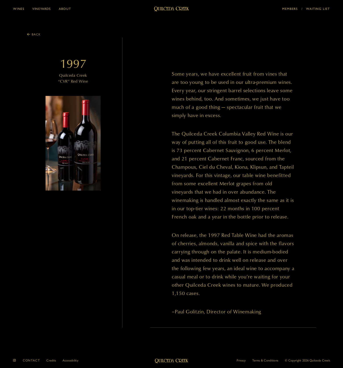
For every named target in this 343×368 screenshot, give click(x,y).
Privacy (241, 360)
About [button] (65, 9)
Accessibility (70, 360)
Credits (51, 360)
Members (290, 9)
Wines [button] (18, 9)
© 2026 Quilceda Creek (307, 360)
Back (36, 34)
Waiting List (318, 9)
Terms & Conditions (265, 360)
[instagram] (14, 360)
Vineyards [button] (41, 9)
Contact (31, 360)
